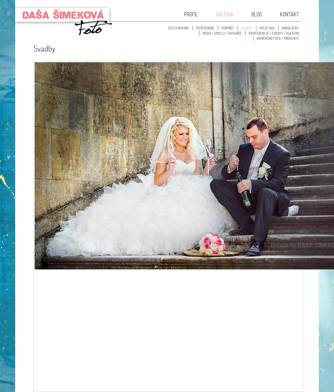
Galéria (224, 14)
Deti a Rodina (178, 28)
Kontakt (289, 14)
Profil (191, 14)
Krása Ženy (290, 28)
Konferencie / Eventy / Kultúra (274, 33)
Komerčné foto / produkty (278, 38)
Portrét (227, 28)
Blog (256, 14)
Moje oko (267, 28)
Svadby (246, 28)
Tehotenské (205, 28)
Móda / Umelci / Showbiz (222, 33)
